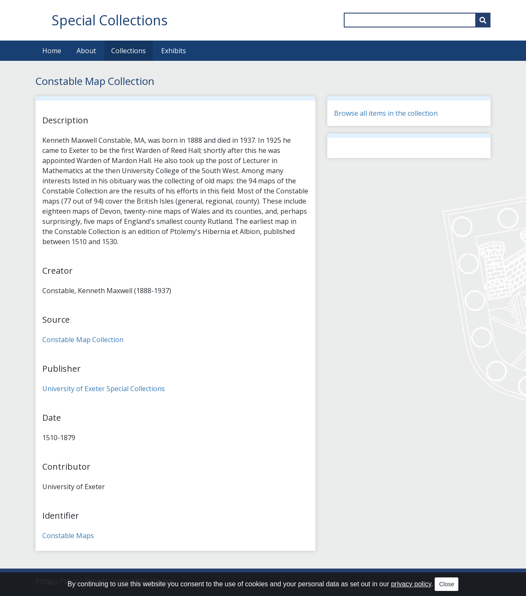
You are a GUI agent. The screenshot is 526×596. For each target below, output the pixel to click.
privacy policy (411, 584)
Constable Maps (68, 535)
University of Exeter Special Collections (103, 388)
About (86, 50)
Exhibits (173, 50)
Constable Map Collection (82, 339)
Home (51, 50)
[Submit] (482, 20)
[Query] (417, 20)
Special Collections (109, 20)
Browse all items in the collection (386, 113)
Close (446, 584)
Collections (128, 50)
